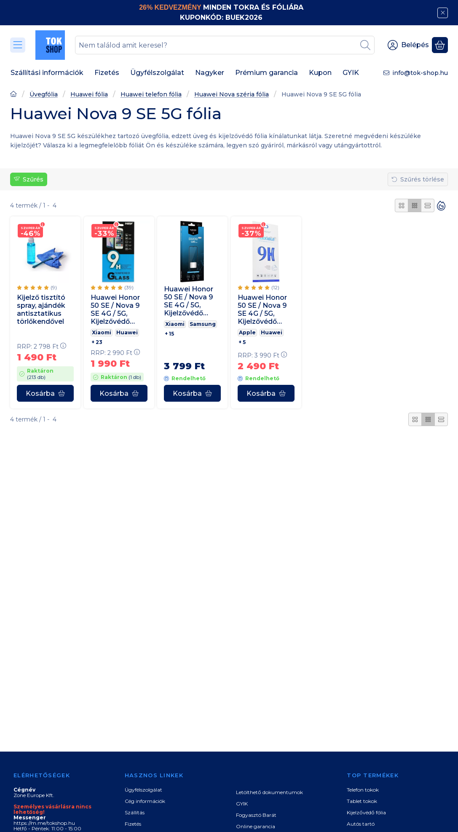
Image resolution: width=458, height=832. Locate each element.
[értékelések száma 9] (37, 287)
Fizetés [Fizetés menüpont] (106, 73)
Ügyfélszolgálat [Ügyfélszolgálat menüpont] (157, 73)
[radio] (401, 205)
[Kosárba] (45, 393)
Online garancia (255, 826)
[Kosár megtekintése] (440, 45)
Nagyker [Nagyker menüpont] (209, 73)
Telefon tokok (363, 789)
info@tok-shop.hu (420, 73)
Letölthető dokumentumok (269, 792)
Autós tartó (361, 824)
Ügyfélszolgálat (143, 789)
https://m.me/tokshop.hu (44, 823)
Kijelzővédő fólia (366, 812)
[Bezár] (442, 13)
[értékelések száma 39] (112, 287)
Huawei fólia (89, 94)
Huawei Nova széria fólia (231, 94)
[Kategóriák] (17, 45)
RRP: (41, 346)
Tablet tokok (362, 801)
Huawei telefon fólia (151, 94)
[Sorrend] (441, 205)
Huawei (127, 332)
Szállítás (135, 812)
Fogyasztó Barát (256, 815)
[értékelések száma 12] (258, 287)
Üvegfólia (43, 94)
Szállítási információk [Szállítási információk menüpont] (47, 73)
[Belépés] (408, 45)
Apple (247, 332)
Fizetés (133, 824)
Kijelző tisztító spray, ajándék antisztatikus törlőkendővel (41, 309)
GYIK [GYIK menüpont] (351, 73)
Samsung (203, 324)
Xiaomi (101, 332)
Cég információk (145, 801)
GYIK (242, 803)
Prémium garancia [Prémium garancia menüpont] (266, 73)
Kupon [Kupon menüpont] (320, 73)
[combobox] (225, 45)
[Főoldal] (13, 95)
